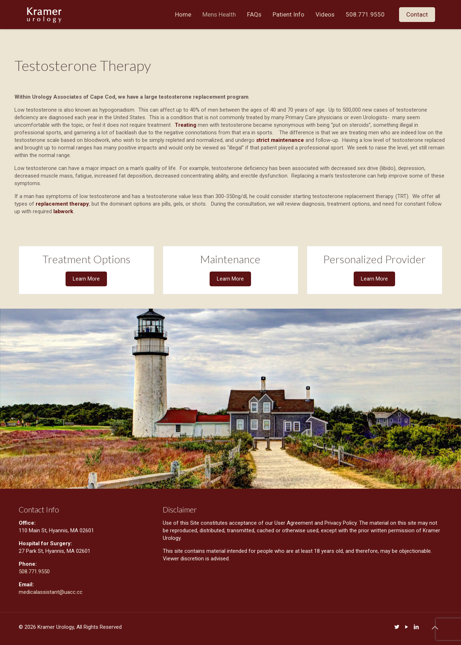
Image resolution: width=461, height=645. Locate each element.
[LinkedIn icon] (416, 627)
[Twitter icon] (396, 627)
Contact (417, 14)
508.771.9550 (34, 571)
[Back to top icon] (434, 627)
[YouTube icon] (406, 627)
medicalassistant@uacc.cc (51, 592)
